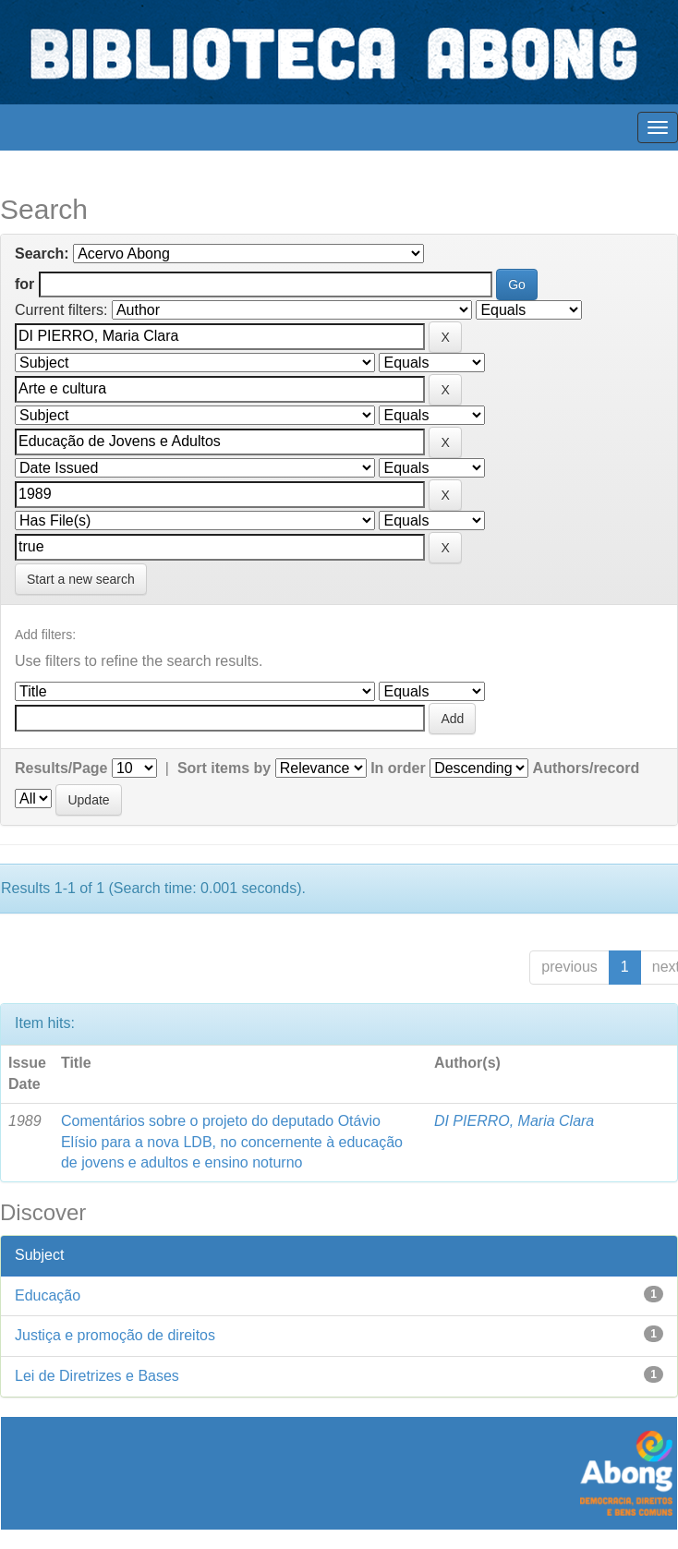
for (24, 284)
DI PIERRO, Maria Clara (514, 1121)
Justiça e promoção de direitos (115, 1335)
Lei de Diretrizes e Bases (97, 1376)
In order (398, 768)
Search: (42, 253)
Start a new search (81, 579)
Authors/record (586, 768)
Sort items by (224, 768)
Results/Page (61, 768)
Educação (47, 1295)
